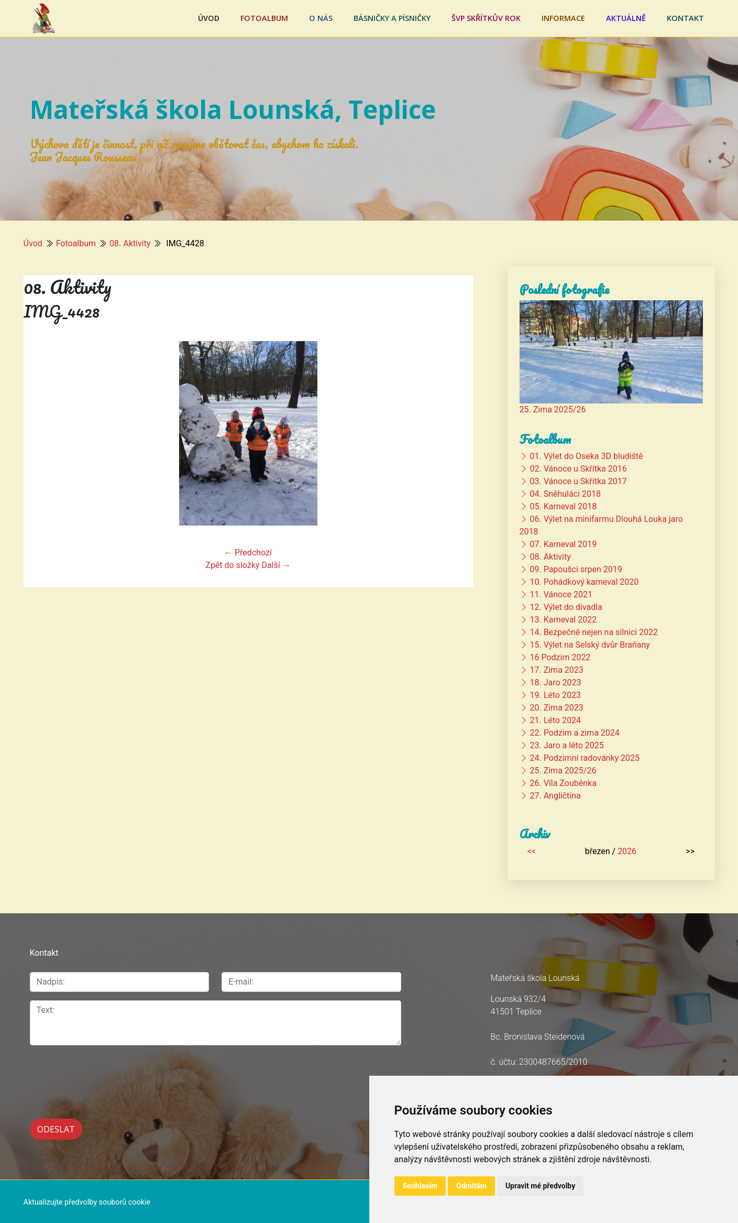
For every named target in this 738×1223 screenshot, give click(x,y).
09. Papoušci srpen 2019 (576, 569)
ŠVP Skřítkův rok (486, 18)
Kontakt (685, 18)
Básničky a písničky (392, 18)
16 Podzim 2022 (560, 657)
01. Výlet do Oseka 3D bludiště (586, 456)
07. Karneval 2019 (563, 544)
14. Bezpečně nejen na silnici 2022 (594, 632)
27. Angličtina (555, 796)
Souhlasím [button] (420, 1186)
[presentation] (109, 1076)
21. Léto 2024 (555, 720)
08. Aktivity (129, 243)
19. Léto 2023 (555, 695)
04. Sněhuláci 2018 (565, 494)
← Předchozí (248, 553)
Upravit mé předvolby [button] (540, 1186)
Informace (563, 18)
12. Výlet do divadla (566, 607)
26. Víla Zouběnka (563, 783)
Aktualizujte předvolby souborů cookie (87, 1200)
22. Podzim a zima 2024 (574, 733)
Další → (275, 565)
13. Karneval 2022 (563, 620)
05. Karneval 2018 (563, 506)
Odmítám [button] (471, 1186)
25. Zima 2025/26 (553, 409)
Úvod (208, 18)
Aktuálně (626, 18)
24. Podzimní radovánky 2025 (585, 758)
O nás (321, 18)
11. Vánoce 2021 (561, 594)
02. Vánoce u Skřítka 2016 (578, 469)
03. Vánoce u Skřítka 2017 (578, 481)
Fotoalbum (264, 18)
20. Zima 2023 (556, 708)
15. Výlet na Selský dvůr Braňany (589, 645)
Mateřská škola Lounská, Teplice (233, 109)
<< (531, 851)
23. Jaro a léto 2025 (566, 745)
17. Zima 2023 (556, 670)
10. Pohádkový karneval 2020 (584, 582)
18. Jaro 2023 (555, 682)
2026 (627, 851)
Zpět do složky (232, 565)
